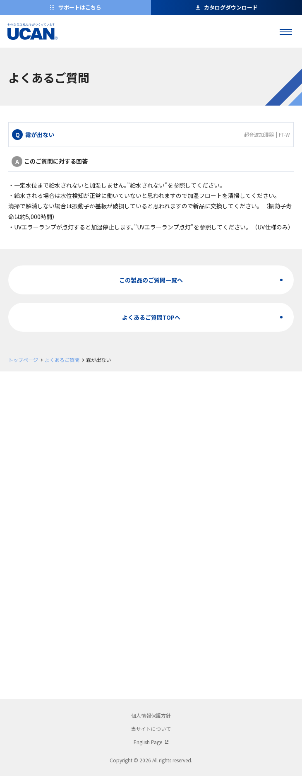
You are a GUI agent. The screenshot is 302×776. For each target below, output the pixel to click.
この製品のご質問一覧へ (151, 280)
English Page (148, 741)
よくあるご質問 (62, 359)
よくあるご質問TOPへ (151, 317)
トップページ (23, 359)
